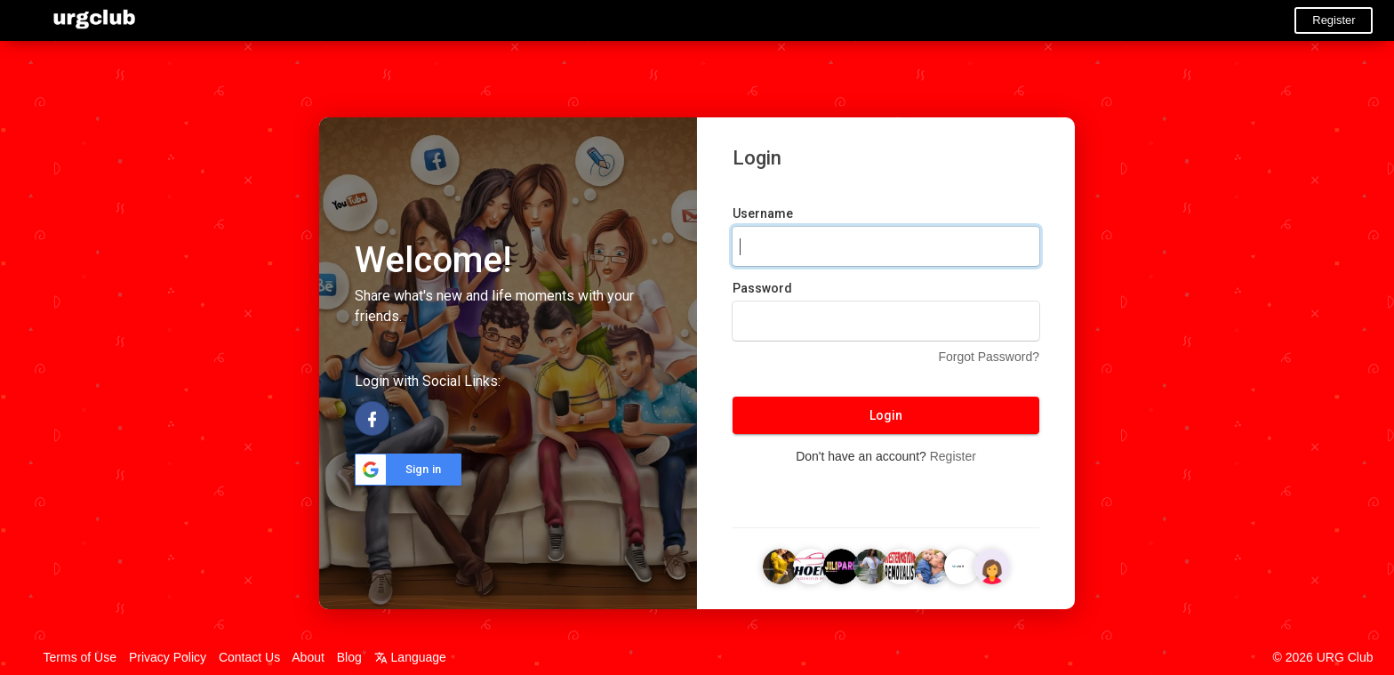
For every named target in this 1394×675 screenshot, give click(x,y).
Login (885, 415)
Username (763, 213)
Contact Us (249, 657)
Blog (349, 657)
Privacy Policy (167, 657)
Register (1333, 20)
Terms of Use (80, 657)
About (308, 657)
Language (410, 657)
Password (762, 288)
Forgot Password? (988, 357)
